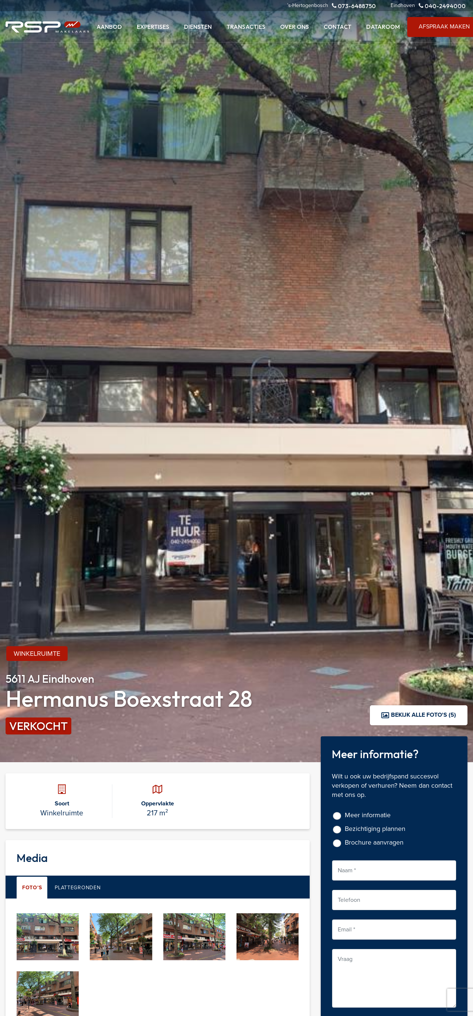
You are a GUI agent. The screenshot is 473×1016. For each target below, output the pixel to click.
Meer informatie (368, 815)
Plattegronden (78, 887)
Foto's (32, 887)
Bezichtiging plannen (375, 828)
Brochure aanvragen (374, 842)
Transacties (246, 26)
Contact (337, 26)
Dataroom (383, 26)
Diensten (198, 26)
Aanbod (109, 26)
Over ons (294, 26)
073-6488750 (354, 5)
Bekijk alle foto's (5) (418, 714)
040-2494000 (442, 5)
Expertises (153, 26)
